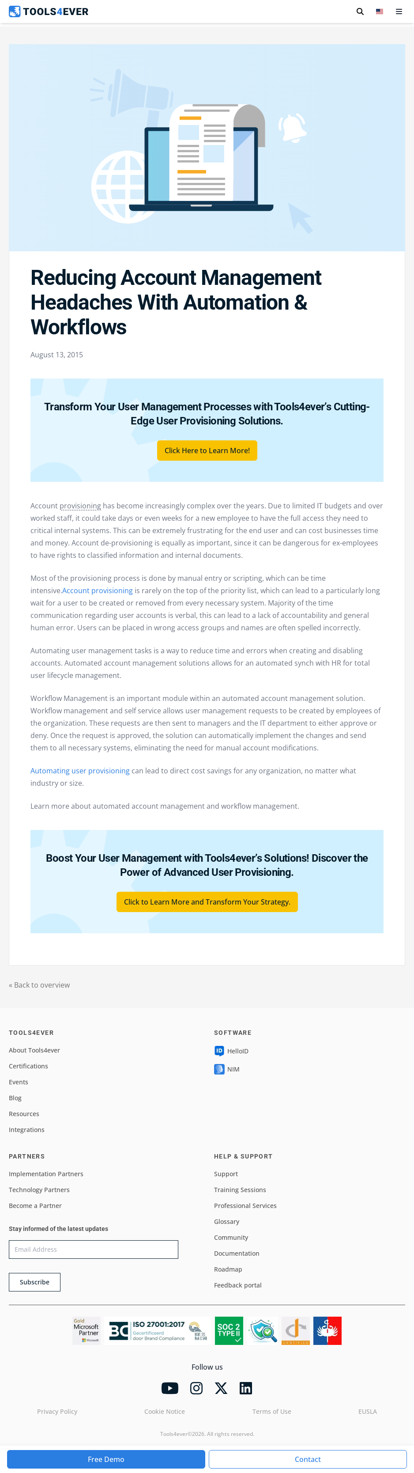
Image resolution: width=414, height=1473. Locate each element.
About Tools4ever (34, 1050)
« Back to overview (39, 985)
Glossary (226, 1221)
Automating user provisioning (80, 771)
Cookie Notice (164, 1411)
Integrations (27, 1129)
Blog (15, 1098)
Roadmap (228, 1269)
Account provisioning (97, 590)
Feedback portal (238, 1285)
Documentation (237, 1253)
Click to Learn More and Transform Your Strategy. (207, 902)
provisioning (80, 506)
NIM (227, 1069)
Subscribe (34, 1282)
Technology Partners (39, 1189)
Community (231, 1237)
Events (18, 1082)
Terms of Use (271, 1411)
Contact (308, 1459)
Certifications (28, 1066)
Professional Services (245, 1205)
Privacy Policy (57, 1411)
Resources (24, 1113)
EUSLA (367, 1411)
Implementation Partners (46, 1174)
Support (226, 1174)
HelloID (231, 1051)
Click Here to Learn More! (207, 450)
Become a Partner (35, 1205)
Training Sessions (240, 1189)
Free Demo (106, 1459)
